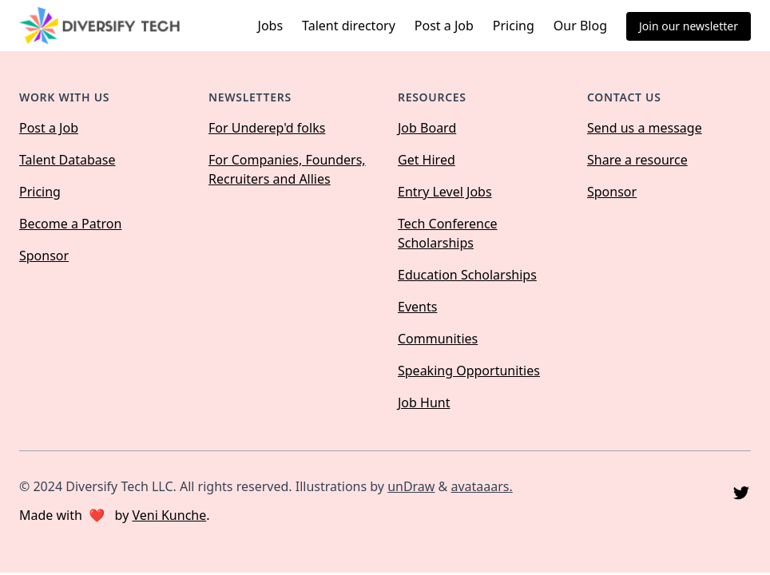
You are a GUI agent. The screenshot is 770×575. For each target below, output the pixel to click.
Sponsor (44, 255)
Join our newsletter (688, 26)
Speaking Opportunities (469, 370)
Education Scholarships (467, 275)
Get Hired (426, 160)
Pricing (513, 25)
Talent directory (348, 25)
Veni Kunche (169, 515)
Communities (438, 338)
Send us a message (644, 128)
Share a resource (637, 160)
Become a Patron (70, 223)
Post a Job (444, 25)
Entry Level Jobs (445, 191)
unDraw (411, 486)
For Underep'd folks (266, 128)
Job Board (427, 128)
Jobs (271, 25)
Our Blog (580, 25)
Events (417, 306)
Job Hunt (424, 402)
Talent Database (67, 160)
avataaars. (481, 486)
